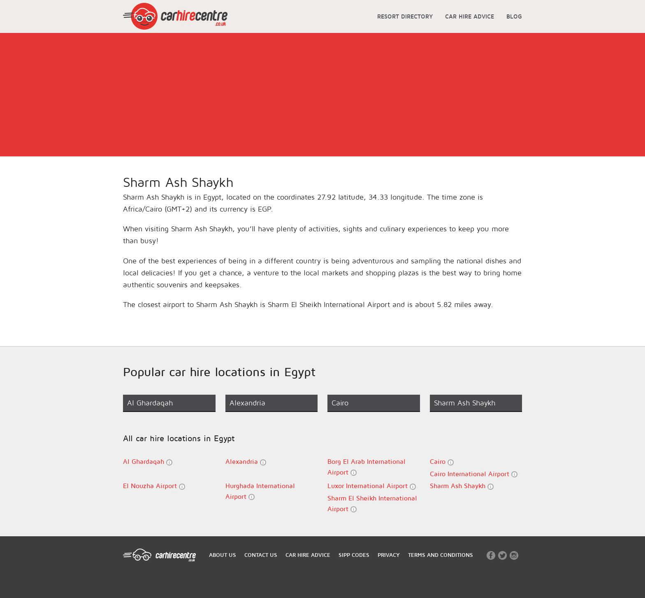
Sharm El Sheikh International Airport (372, 503)
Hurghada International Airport (260, 491)
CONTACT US (260, 554)
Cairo (442, 461)
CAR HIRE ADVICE (469, 16)
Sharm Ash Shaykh (462, 486)
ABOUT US (222, 554)
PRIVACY (389, 554)
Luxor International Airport (371, 486)
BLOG (514, 16)
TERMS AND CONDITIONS (440, 554)
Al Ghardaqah (147, 461)
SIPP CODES (354, 554)
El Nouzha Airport (154, 486)
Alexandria (245, 461)
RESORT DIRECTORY (405, 16)
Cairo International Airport (473, 474)
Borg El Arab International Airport (366, 467)
